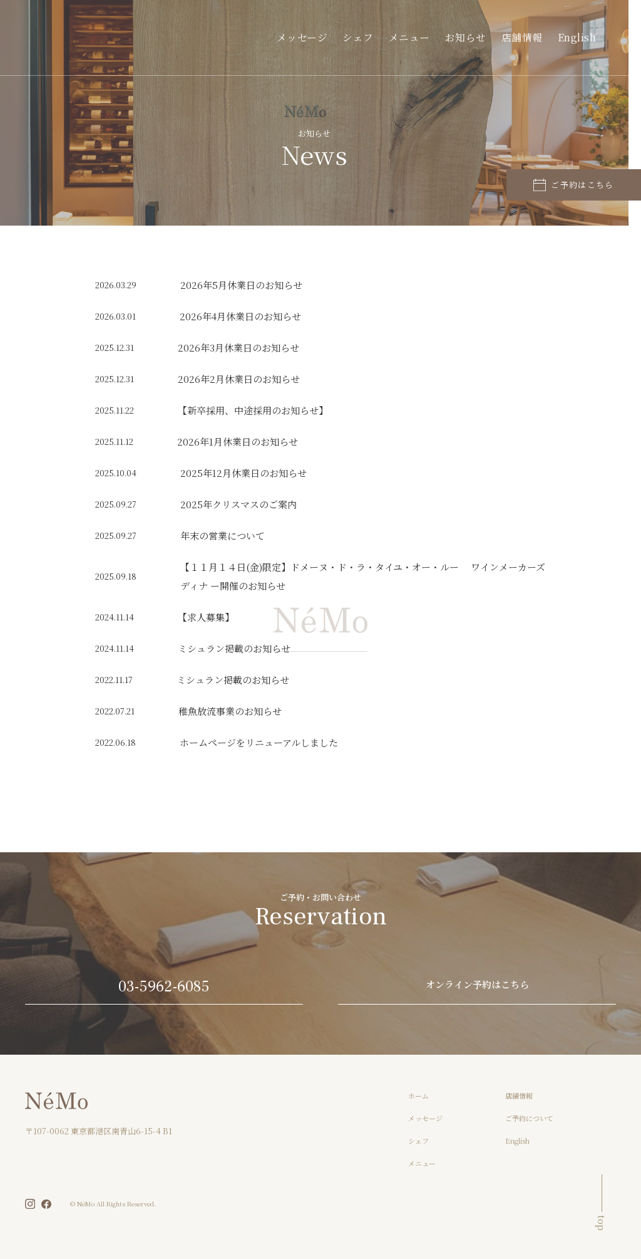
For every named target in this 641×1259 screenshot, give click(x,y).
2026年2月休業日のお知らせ (239, 378)
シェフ (390, 37)
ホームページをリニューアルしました (259, 742)
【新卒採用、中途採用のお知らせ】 (253, 410)
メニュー (434, 37)
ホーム (418, 1095)
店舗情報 (532, 37)
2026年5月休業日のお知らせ (241, 284)
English (580, 37)
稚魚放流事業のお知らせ (230, 711)
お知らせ (483, 37)
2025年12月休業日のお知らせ (243, 472)
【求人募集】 (206, 617)
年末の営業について (222, 535)
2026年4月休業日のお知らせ (240, 316)
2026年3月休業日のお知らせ (238, 347)
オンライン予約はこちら (477, 985)
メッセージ (341, 37)
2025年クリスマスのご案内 (238, 504)
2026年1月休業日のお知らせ (237, 441)
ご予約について (529, 1118)
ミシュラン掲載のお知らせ (234, 648)
